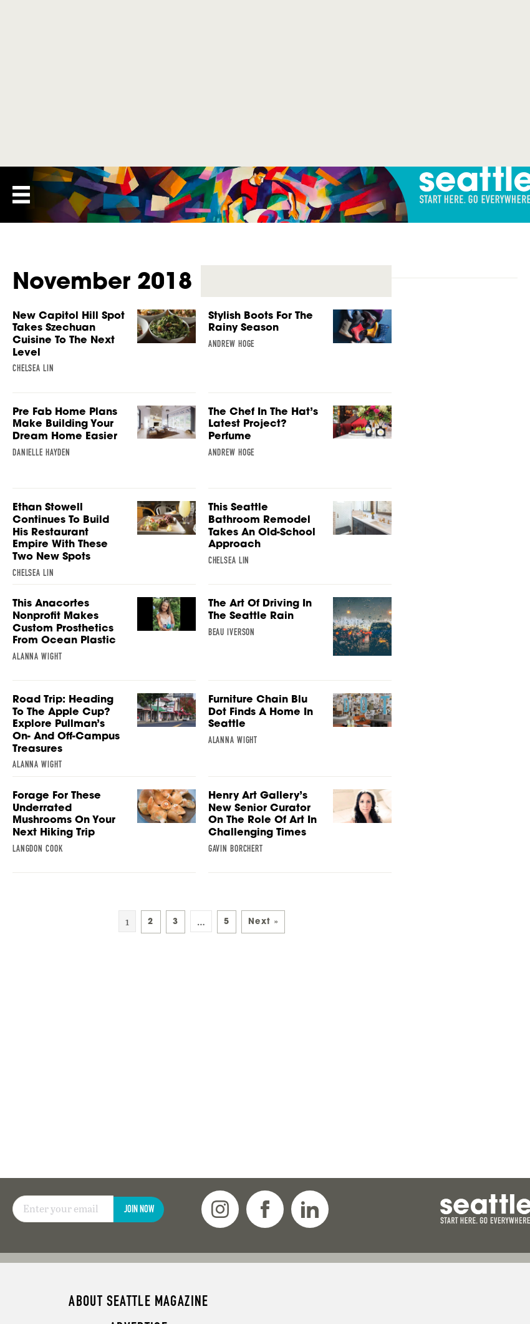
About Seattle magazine (138, 1301)
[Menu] (21, 194)
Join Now (139, 1209)
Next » (263, 921)
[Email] (62, 1209)
